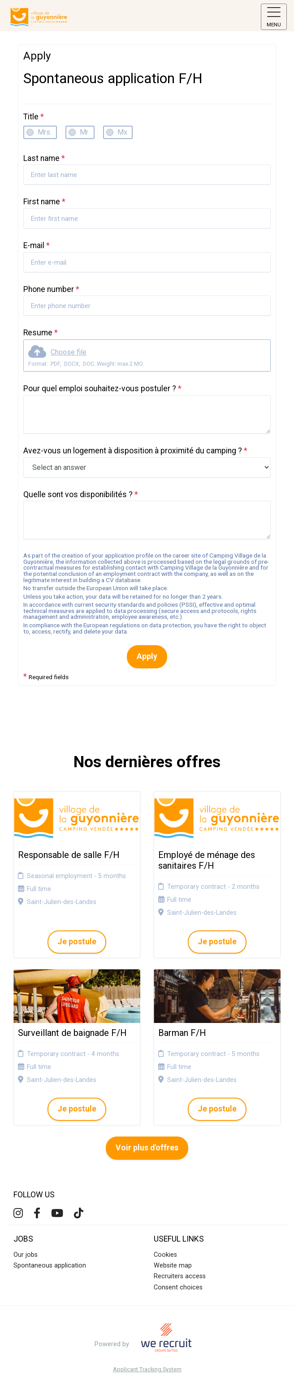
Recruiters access (180, 1276)
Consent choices (178, 1287)
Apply (147, 656)
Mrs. (45, 132)
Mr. (84, 132)
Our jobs (25, 1255)
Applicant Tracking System (147, 1370)
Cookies (165, 1255)
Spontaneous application (49, 1265)
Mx (122, 132)
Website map (173, 1265)
